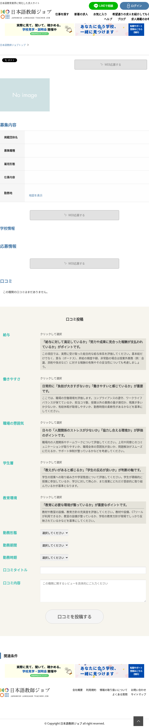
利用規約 (91, 690)
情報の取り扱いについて (113, 690)
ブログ (122, 19)
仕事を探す (62, 14)
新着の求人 (81, 14)
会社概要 (78, 690)
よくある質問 (119, 694)
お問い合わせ (138, 690)
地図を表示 (35, 195)
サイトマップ (138, 694)
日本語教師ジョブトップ (13, 45)
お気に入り (100, 14)
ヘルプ (108, 19)
